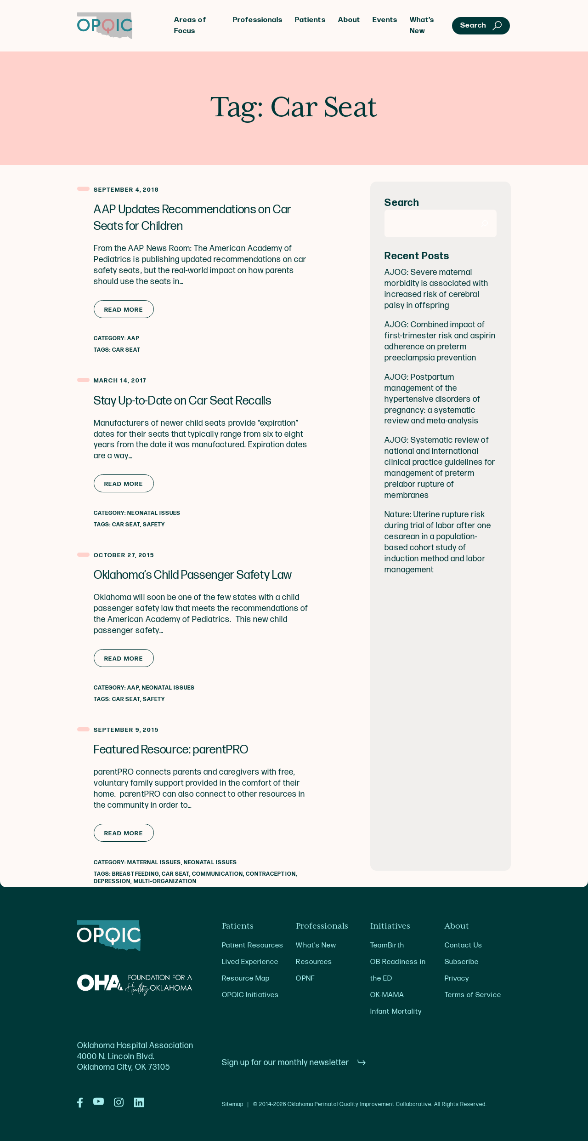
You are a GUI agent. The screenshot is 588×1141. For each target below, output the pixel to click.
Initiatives (390, 926)
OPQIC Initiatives (250, 995)
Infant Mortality (395, 1011)
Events (385, 20)
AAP (133, 338)
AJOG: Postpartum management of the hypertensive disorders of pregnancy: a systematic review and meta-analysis (432, 399)
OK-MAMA (387, 995)
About (349, 20)
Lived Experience (250, 962)
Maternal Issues (154, 862)
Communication (217, 874)
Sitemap (232, 1104)
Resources (314, 962)
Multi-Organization (165, 881)
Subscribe (462, 962)
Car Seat (126, 350)
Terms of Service (473, 995)
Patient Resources (253, 945)
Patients (310, 20)
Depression (112, 881)
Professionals (258, 20)
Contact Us (463, 945)
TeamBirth (387, 945)
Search (401, 203)
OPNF (305, 978)
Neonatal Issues (154, 513)
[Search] (485, 223)
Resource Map (246, 978)
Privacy (457, 978)
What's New (316, 945)
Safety (154, 524)
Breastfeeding (135, 874)
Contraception (271, 874)
